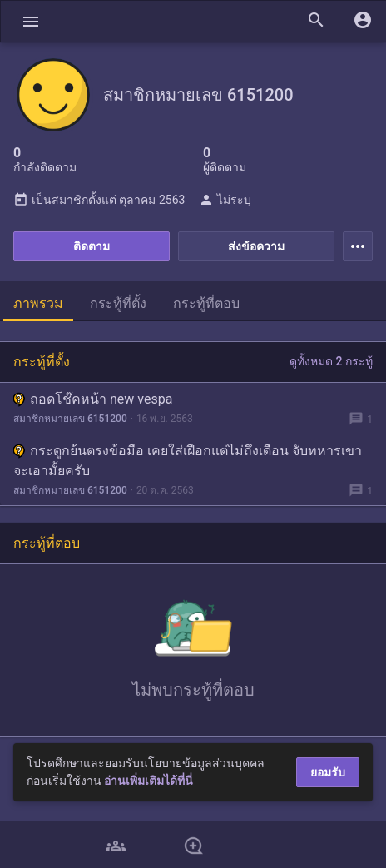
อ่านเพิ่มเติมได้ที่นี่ (148, 780)
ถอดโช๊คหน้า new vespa (92, 399)
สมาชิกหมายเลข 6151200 (70, 418)
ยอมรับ (327, 772)
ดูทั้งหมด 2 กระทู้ (331, 361)
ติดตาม (91, 246)
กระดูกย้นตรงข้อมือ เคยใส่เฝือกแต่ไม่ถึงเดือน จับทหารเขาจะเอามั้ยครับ (187, 461)
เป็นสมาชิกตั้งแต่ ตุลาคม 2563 (99, 199)
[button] (31, 21)
